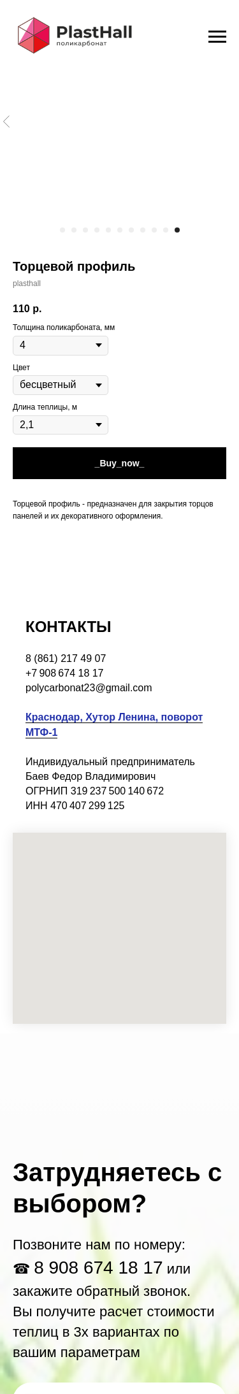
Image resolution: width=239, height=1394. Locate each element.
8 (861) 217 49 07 (65, 658)
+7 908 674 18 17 (64, 673)
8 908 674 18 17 (98, 1267)
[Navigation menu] (217, 37)
